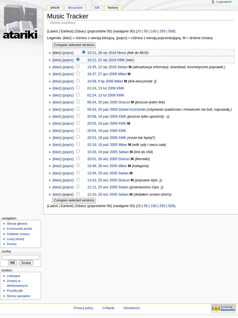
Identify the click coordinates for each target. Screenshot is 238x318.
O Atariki (108, 308)
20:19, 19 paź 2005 (102, 145)
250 (162, 31)
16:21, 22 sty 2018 (101, 60)
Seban (122, 67)
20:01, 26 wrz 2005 (102, 159)
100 (153, 31)
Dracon (124, 102)
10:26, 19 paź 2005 (102, 152)
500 (171, 31)
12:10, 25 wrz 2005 (102, 194)
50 (146, 31)
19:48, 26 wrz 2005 (102, 166)
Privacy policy (83, 308)
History (113, 7)
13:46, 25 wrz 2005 (102, 173)
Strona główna (17, 223)
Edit (96, 7)
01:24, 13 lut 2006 (101, 88)
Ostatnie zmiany (18, 234)
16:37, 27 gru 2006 (102, 74)
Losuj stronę (15, 239)
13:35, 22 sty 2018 (101, 67)
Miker (122, 74)
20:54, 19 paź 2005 (102, 131)
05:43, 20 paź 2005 (102, 109)
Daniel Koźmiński (131, 109)
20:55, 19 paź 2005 (102, 123)
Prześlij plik (15, 290)
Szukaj (6, 251)
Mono (121, 53)
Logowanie (224, 1)
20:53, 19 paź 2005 (102, 138)
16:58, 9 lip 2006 (100, 81)
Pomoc (12, 244)
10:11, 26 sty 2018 (101, 53)
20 (139, 31)
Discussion (75, 7)
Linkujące (13, 275)
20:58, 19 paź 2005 (102, 116)
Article (55, 7)
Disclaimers (131, 308)
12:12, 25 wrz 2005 (102, 187)
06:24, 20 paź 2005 (102, 102)
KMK (121, 60)
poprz (68, 53)
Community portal (19, 228)
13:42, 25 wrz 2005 (102, 180)
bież (57, 60)
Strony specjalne (18, 296)
